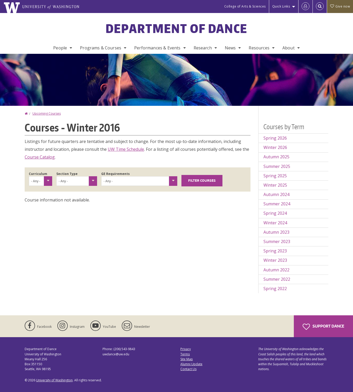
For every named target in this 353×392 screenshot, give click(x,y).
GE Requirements (115, 174)
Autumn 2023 (276, 232)
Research (203, 48)
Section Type (67, 174)
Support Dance (323, 326)
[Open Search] (320, 6)
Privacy (185, 349)
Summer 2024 (276, 204)
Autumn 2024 (276, 194)
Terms (185, 354)
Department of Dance (177, 28)
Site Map (186, 359)
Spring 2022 (275, 288)
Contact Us (188, 369)
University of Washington (54, 380)
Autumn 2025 (276, 157)
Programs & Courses (100, 48)
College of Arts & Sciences (245, 6)
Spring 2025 (275, 176)
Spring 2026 (275, 138)
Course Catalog (40, 157)
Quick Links (281, 6)
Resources (259, 48)
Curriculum (38, 174)
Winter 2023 (275, 260)
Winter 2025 (275, 185)
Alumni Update (191, 364)
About (288, 48)
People (60, 48)
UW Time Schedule (126, 149)
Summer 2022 (276, 279)
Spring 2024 (275, 213)
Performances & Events (157, 48)
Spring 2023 (275, 251)
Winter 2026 (275, 147)
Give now (340, 6)
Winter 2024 (275, 223)
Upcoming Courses (46, 113)
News (230, 48)
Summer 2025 (276, 166)
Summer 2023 (276, 241)
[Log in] (305, 6)
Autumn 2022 (276, 270)
